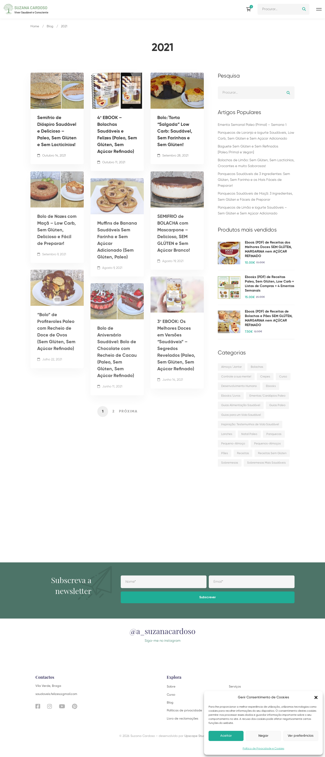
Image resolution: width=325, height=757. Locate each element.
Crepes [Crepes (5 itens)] (265, 376)
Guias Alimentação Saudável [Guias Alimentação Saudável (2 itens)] (240, 405)
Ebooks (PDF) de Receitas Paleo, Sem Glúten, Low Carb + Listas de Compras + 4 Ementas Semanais (269, 283)
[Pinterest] (74, 706)
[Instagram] (49, 706)
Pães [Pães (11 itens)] (224, 453)
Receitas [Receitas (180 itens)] (243, 453)
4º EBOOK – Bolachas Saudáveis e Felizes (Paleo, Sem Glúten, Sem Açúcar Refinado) (117, 135)
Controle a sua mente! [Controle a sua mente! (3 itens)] (236, 376)
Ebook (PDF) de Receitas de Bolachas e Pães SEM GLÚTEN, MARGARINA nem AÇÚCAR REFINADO (268, 318)
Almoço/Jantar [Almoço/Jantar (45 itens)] (231, 367)
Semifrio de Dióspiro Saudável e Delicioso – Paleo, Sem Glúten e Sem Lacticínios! (57, 131)
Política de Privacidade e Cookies (263, 748)
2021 (64, 26)
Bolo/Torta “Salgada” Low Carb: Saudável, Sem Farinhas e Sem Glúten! (174, 131)
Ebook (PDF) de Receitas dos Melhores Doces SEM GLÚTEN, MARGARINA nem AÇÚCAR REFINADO (268, 249)
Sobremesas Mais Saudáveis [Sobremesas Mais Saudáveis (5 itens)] (266, 462)
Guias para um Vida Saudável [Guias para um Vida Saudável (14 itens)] (241, 415)
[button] (316, 697)
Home (34, 26)
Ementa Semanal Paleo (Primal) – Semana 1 (252, 125)
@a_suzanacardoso (162, 635)
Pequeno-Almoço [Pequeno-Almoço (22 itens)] (233, 443)
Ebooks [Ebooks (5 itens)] (271, 386)
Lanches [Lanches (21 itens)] (226, 434)
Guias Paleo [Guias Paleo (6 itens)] (277, 405)
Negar (263, 735)
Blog (50, 26)
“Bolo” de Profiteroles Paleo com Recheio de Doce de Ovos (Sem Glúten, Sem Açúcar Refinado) (56, 337)
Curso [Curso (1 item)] (283, 376)
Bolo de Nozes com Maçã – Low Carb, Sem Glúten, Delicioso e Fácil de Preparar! (57, 236)
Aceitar (226, 735)
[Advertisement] (256, 508)
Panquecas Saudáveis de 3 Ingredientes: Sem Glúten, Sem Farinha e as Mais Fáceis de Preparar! (254, 179)
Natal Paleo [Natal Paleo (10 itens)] (249, 434)
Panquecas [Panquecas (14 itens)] (273, 434)
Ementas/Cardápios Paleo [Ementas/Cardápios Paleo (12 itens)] (267, 395)
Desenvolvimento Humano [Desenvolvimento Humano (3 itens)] (239, 386)
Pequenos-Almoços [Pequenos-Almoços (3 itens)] (267, 443)
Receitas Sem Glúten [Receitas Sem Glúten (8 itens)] (272, 453)
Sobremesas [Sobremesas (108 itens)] (229, 462)
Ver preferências (300, 735)
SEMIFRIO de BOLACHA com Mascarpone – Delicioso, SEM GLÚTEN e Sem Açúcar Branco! (173, 239)
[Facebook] (37, 706)
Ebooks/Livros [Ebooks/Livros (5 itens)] (230, 395)
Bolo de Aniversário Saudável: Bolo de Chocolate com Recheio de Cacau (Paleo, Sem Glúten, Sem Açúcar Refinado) (117, 358)
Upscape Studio (196, 736)
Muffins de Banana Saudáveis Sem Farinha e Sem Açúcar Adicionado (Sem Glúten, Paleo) (117, 246)
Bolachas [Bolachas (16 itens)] (257, 367)
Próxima (128, 411)
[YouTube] (62, 706)
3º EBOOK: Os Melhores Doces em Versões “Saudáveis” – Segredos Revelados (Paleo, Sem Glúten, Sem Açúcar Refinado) (176, 351)
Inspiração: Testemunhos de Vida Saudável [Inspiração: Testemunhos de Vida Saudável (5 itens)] (250, 424)
